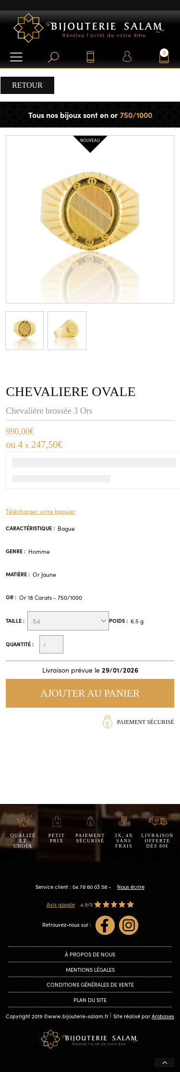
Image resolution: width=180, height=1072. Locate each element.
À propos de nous (90, 954)
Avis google (61, 904)
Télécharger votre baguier (40, 511)
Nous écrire (130, 886)
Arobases (163, 1016)
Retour (27, 85)
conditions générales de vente (90, 984)
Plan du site (90, 999)
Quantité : (20, 644)
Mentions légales (90, 969)
